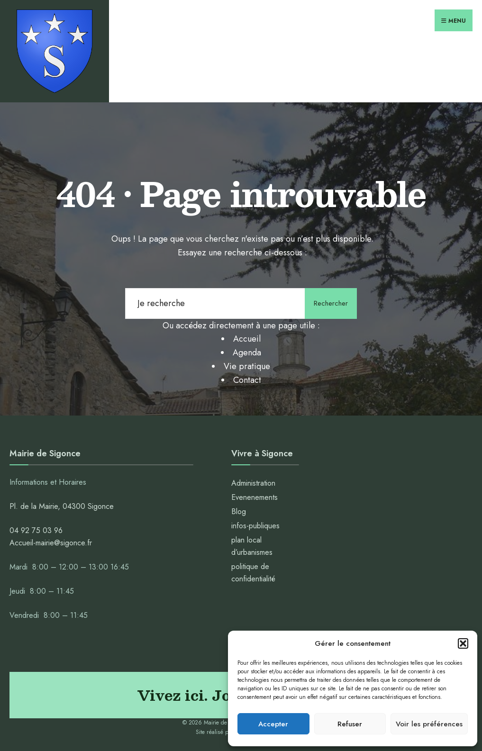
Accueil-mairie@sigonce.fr (50, 542)
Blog (238, 511)
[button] (463, 643)
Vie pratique (247, 366)
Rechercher (331, 303)
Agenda (247, 352)
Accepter (273, 724)
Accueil (247, 339)
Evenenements (254, 497)
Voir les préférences (429, 724)
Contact (247, 380)
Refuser (349, 724)
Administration (254, 483)
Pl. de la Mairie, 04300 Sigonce (61, 506)
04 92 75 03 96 (36, 530)
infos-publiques (255, 525)
